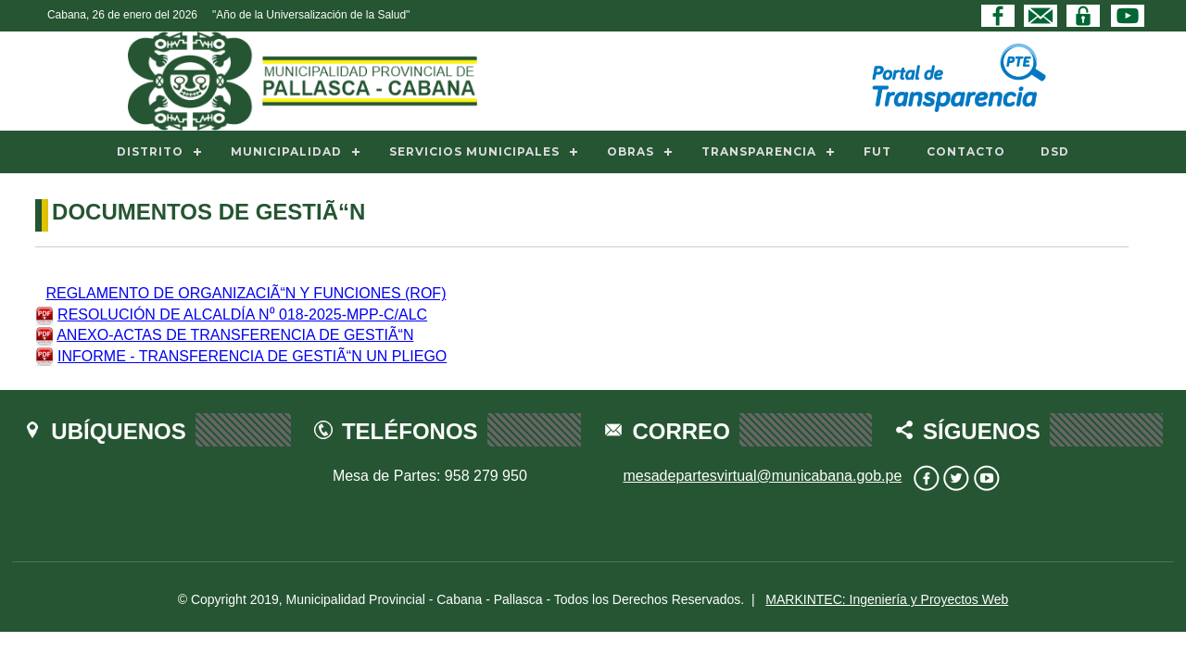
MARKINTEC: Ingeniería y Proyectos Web (886, 599)
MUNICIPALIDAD (286, 151)
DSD (1055, 151)
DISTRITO (150, 151)
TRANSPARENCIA (758, 151)
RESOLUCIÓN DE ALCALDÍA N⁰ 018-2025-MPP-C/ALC (242, 314)
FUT (877, 151)
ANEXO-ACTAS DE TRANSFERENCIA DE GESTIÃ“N (235, 335)
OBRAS (630, 151)
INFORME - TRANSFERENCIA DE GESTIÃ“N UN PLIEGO (252, 356)
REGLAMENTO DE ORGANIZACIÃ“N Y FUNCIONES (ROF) (245, 293)
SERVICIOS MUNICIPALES (474, 151)
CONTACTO (966, 151)
